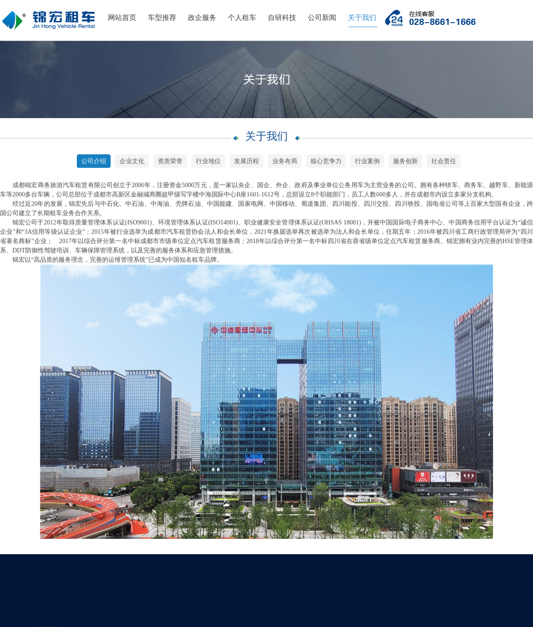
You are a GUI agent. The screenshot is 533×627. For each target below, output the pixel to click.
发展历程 (246, 162)
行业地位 (208, 162)
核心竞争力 (326, 162)
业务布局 (284, 162)
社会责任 (443, 162)
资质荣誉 (170, 162)
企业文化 (131, 162)
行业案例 (367, 162)
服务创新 (405, 162)
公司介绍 (93, 162)
